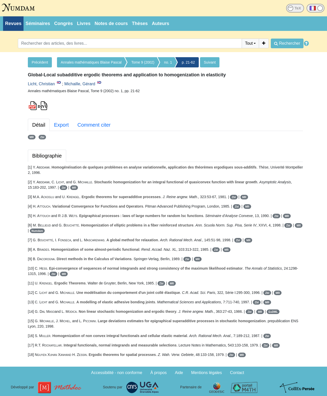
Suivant (210, 62)
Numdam (37, 230)
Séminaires (38, 23)
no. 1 (168, 62)
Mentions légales (206, 372)
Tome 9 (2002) (142, 62)
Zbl (42, 137)
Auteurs (160, 23)
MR (32, 137)
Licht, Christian (41, 84)
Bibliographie (47, 156)
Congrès (63, 23)
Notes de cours (111, 23)
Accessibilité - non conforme (116, 372)
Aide (179, 372)
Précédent (40, 62)
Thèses (140, 23)
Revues (13, 23)
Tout (249, 43)
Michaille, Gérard (79, 84)
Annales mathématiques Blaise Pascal (91, 62)
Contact (237, 372)
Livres (83, 23)
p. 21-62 (188, 62)
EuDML (273, 311)
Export (61, 125)
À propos (158, 372)
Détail (38, 125)
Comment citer (94, 125)
